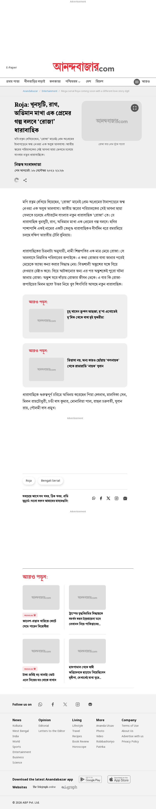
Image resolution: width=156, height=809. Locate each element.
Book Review (80, 741)
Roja (29, 480)
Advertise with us (133, 736)
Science (17, 762)
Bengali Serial (50, 480)
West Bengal (20, 731)
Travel (76, 731)
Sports (16, 747)
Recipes (77, 736)
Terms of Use (130, 725)
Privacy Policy (130, 741)
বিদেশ (99, 82)
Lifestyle (77, 725)
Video (99, 736)
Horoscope (79, 747)
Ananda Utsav (105, 725)
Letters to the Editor (51, 731)
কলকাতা (55, 82)
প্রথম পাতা (13, 82)
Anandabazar (30, 91)
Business (18, 757)
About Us (127, 731)
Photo (100, 731)
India (15, 736)
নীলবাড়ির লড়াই (34, 82)
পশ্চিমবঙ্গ (73, 82)
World (16, 741)
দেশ (88, 82)
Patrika (100, 747)
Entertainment (49, 91)
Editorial (43, 725)
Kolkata (17, 725)
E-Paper (11, 67)
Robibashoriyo (105, 741)
